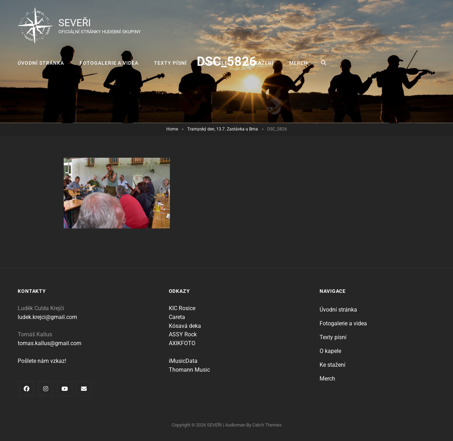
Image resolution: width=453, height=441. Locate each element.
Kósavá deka (185, 326)
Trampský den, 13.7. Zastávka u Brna (222, 129)
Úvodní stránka (41, 63)
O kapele (215, 63)
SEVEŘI (74, 23)
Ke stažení (258, 63)
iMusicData (183, 361)
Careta (177, 317)
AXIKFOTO (182, 343)
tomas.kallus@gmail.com (49, 343)
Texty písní (170, 63)
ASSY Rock (183, 334)
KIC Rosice (182, 308)
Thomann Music (189, 369)
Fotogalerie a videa (109, 63)
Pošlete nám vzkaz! (42, 361)
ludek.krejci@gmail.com (47, 317)
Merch (298, 63)
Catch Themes (267, 425)
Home (172, 129)
